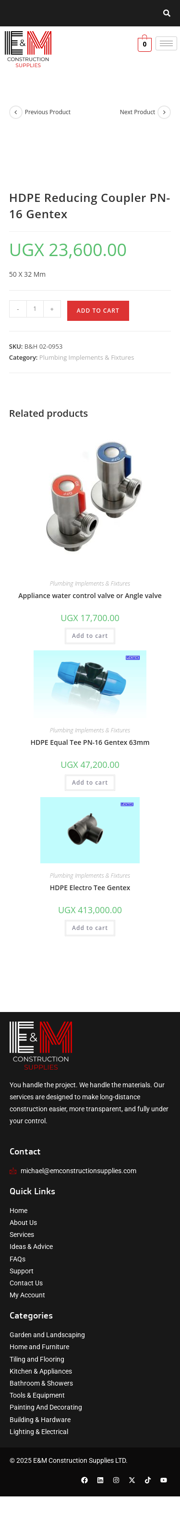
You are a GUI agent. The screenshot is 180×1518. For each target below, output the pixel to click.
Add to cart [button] (90, 636)
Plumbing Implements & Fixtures (86, 357)
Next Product (138, 112)
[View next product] (164, 112)
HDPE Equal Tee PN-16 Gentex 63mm (89, 742)
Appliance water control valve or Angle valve (90, 595)
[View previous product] (16, 112)
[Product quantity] (35, 309)
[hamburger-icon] (166, 43)
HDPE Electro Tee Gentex (90, 887)
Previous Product (48, 112)
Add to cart (98, 310)
